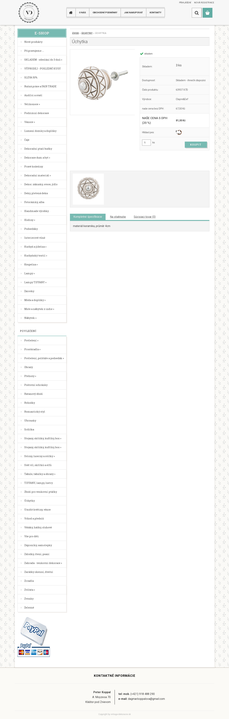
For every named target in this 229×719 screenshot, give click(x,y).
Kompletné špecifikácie (87, 216)
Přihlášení (185, 2)
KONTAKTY (155, 12)
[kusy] (146, 143)
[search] (196, 12)
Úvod (75, 33)
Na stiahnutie (118, 216)
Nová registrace (204, 2)
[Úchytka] (102, 82)
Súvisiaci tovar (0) (145, 216)
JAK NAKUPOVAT (133, 12)
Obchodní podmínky (105, 12)
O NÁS (82, 12)
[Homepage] (72, 12)
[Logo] (28, 12)
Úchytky (87, 33)
